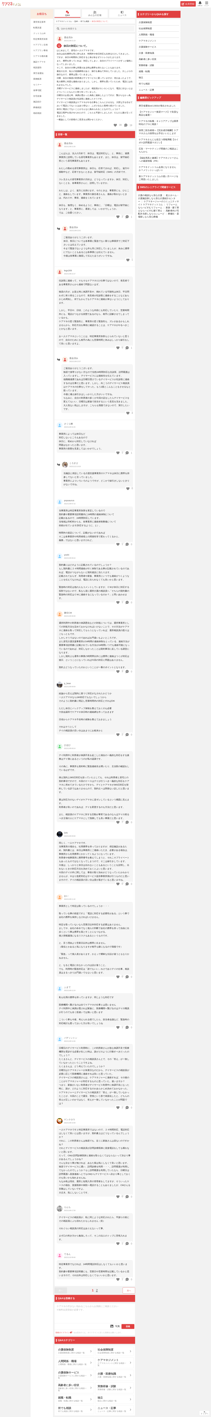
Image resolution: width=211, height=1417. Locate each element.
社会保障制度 (145, 28)
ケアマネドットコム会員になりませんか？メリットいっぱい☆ (157, 168)
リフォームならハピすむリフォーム (157, 206)
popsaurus (69, 500)
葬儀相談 (37, 107)
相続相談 (37, 113)
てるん (67, 1254)
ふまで (67, 987)
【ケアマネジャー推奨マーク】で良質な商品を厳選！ (158, 113)
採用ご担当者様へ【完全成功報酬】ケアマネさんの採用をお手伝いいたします (158, 132)
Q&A (67, 13)
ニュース (122, 13)
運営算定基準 (39, 22)
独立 (141, 77)
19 (128, 125)
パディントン (70, 1038)
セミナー (37, 84)
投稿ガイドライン (64, 1333)
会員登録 (188, 4)
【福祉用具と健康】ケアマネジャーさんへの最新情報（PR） (158, 159)
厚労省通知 (38, 73)
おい (66, 896)
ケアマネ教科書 (40, 56)
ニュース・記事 (146, 90)
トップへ (204, 1413)
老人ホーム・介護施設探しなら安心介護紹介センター (158, 198)
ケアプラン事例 (40, 50)
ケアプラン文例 (40, 45)
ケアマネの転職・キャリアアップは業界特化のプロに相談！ (158, 122)
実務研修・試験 (146, 65)
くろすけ (73, 463)
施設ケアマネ (39, 62)
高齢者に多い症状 (147, 59)
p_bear (67, 683)
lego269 (68, 270)
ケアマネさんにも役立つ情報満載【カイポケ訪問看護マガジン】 (158, 141)
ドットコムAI (39, 33)
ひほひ (67, 745)
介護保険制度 (145, 22)
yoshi (66, 555)
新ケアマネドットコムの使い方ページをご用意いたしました (158, 178)
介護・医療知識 (146, 53)
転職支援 (37, 27)
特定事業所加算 (40, 39)
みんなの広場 (94, 13)
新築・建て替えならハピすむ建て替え (158, 209)
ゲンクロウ (69, 1119)
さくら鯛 (68, 423)
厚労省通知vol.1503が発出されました (157, 105)
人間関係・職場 (146, 34)
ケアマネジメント (147, 40)
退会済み (68, 143)
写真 (115, 1326)
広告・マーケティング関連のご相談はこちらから (158, 150)
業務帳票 (37, 79)
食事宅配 (37, 90)
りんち (67, 1207)
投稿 (128, 1326)
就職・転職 (144, 71)
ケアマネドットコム (11, 4)
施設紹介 (37, 102)
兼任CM (68, 613)
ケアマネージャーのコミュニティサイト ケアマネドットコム (158, 203)
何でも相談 (84, 21)
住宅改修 (37, 96)
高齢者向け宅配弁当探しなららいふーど (158, 212)
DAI (66, 833)
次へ (129, 1290)
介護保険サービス (147, 47)
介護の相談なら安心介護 (150, 195)
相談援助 (37, 67)
